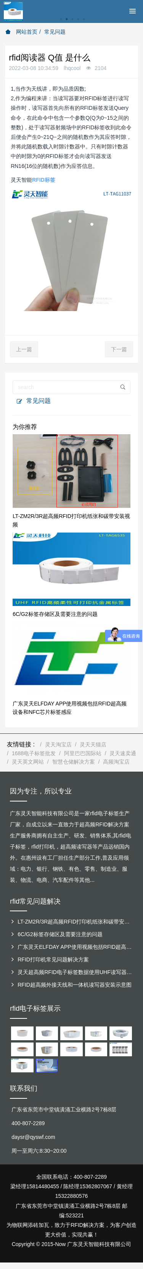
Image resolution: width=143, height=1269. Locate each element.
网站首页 (21, 32)
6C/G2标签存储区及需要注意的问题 (55, 614)
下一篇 (119, 349)
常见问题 (55, 32)
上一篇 (24, 349)
